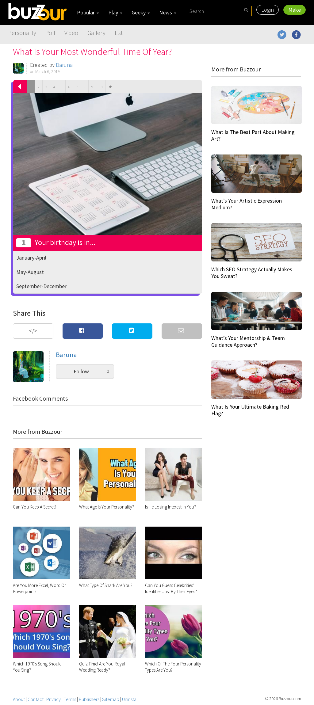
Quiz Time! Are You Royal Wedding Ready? (102, 667)
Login (267, 9)
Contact (36, 699)
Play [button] (115, 12)
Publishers (89, 699)
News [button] (167, 12)
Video (71, 32)
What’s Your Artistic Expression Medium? (246, 204)
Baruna (64, 64)
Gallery (96, 32)
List (119, 32)
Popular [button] (88, 12)
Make (294, 9)
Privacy (53, 699)
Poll (50, 32)
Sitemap (110, 699)
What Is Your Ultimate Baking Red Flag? (250, 410)
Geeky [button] (141, 12)
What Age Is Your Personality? (106, 507)
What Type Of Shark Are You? (105, 585)
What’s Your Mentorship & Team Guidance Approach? (248, 341)
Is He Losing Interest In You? (170, 507)
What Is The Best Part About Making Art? (253, 135)
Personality (22, 32)
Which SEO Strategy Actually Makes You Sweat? (251, 273)
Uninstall (130, 699)
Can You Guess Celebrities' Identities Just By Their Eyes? (171, 588)
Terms (69, 699)
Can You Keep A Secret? (34, 507)
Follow (91, 371)
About (19, 699)
